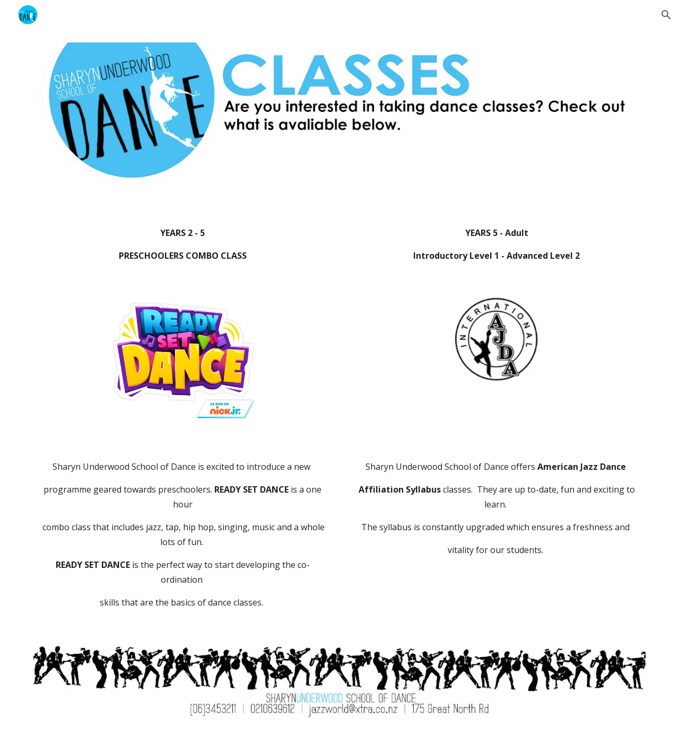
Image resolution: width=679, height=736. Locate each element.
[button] (666, 15)
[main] (182, 244)
